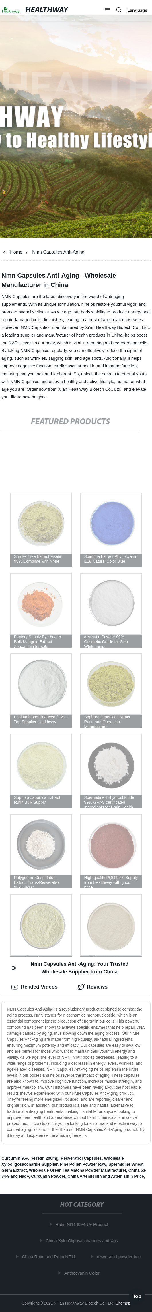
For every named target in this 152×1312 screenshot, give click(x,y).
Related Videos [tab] (34, 987)
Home (16, 252)
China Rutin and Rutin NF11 (50, 1256)
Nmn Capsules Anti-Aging (58, 252)
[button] (107, 10)
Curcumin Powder (48, 1176)
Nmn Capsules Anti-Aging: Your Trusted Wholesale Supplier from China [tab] (69, 968)
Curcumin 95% (15, 1158)
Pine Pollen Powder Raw (83, 1164)
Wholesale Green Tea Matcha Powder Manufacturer (77, 1170)
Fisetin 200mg (45, 1158)
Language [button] (137, 10)
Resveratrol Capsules (81, 1158)
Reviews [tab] (93, 987)
